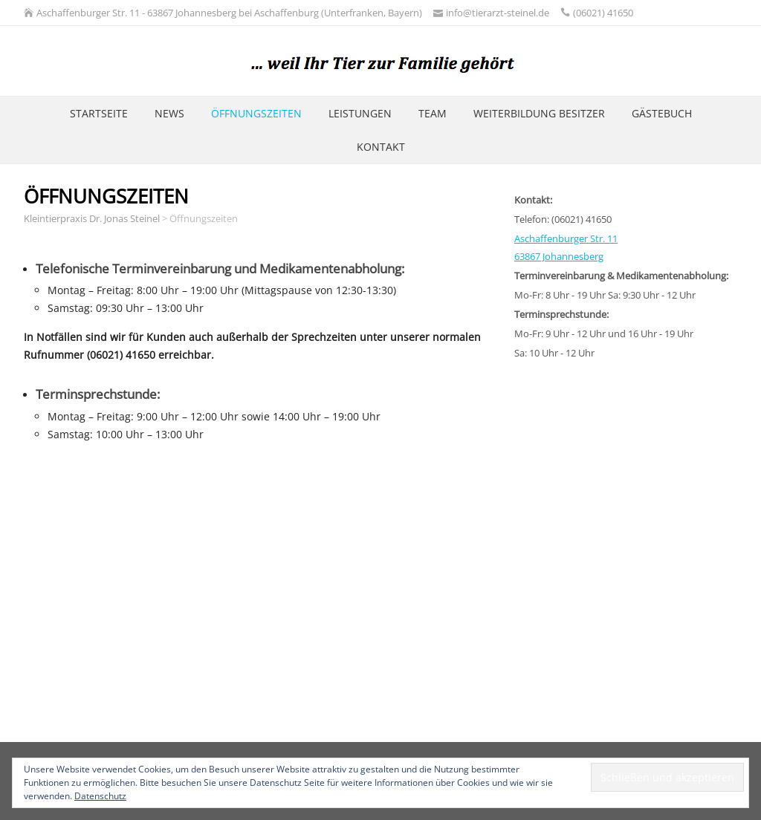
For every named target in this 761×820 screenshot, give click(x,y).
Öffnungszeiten (256, 113)
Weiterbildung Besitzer (539, 113)
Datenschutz (100, 796)
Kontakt (381, 147)
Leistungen (360, 113)
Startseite (99, 113)
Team (432, 113)
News (169, 113)
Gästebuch (662, 113)
